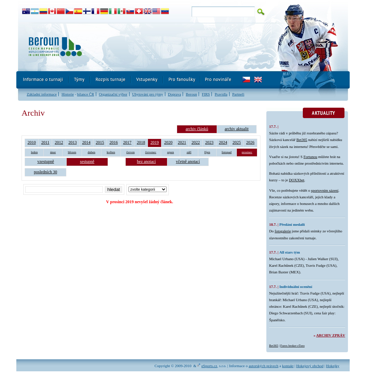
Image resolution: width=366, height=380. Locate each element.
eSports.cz (209, 366)
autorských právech (263, 366)
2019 (154, 142)
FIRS (206, 94)
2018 (141, 142)
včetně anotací (188, 161)
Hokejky (332, 366)
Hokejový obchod (310, 366)
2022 (195, 142)
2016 (113, 142)
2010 (31, 142)
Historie (67, 94)
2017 (127, 142)
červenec (150, 152)
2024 (223, 142)
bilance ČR (85, 94)
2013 (72, 142)
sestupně (87, 161)
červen (130, 152)
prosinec (247, 152)
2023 (209, 142)
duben (91, 152)
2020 (168, 142)
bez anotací (146, 161)
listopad (227, 152)
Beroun (191, 94)
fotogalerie (283, 231)
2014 (86, 142)
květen (111, 152)
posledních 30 (45, 172)
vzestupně (46, 161)
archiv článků (196, 128)
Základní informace (42, 94)
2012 (59, 142)
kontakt (287, 366)
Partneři (238, 94)
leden (34, 152)
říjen (207, 152)
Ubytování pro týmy (147, 94)
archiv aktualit (237, 128)
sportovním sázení (325, 190)
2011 (45, 142)
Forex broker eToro (292, 345)
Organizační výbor (113, 94)
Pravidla (221, 94)
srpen (170, 152)
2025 (237, 142)
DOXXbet (296, 180)
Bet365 (302, 140)
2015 (100, 142)
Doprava (174, 94)
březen (72, 152)
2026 (250, 142)
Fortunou (310, 157)
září (189, 152)
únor (53, 152)
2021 (182, 142)
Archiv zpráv (330, 335)
